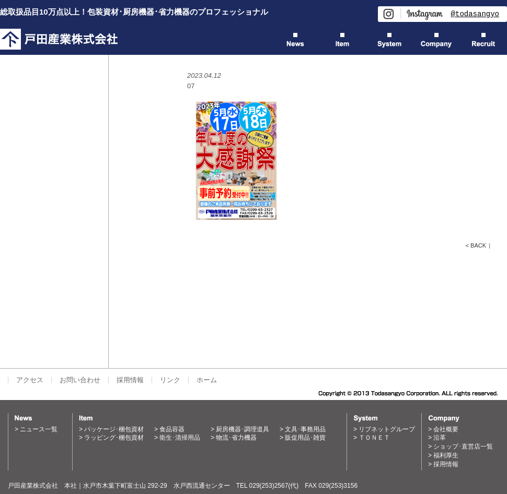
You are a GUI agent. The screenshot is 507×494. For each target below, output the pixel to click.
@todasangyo (475, 14)
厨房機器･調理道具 (242, 429)
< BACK (476, 245)
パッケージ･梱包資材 (114, 429)
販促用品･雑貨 (305, 437)
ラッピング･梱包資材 (114, 437)
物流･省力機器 (236, 437)
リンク (170, 380)
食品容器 (172, 429)
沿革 (439, 437)
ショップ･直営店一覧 (463, 446)
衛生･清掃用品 (179, 437)
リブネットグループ (387, 429)
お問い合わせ (80, 380)
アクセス (29, 380)
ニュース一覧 (38, 429)
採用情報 (130, 380)
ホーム (207, 380)
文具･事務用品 (305, 429)
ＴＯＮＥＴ (374, 437)
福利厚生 (445, 455)
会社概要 (445, 429)
